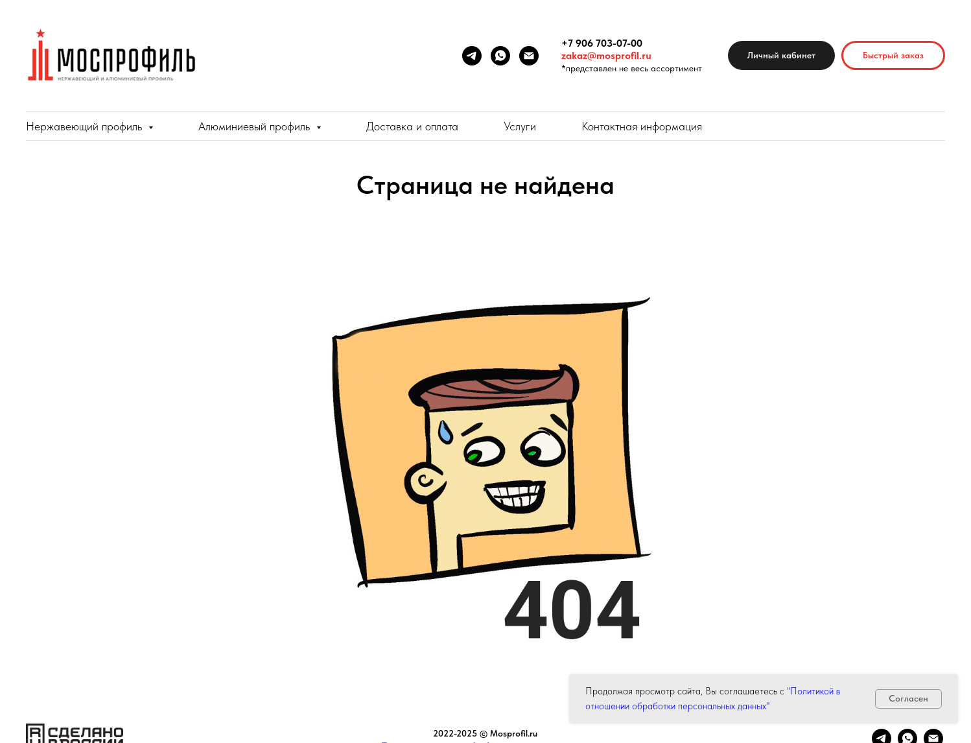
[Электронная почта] (529, 55)
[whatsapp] (500, 55)
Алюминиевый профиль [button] (255, 126)
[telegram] (472, 55)
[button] (893, 55)
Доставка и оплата (412, 126)
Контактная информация (641, 126)
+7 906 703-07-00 (601, 43)
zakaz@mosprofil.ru (606, 55)
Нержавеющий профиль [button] (85, 126)
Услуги (520, 126)
